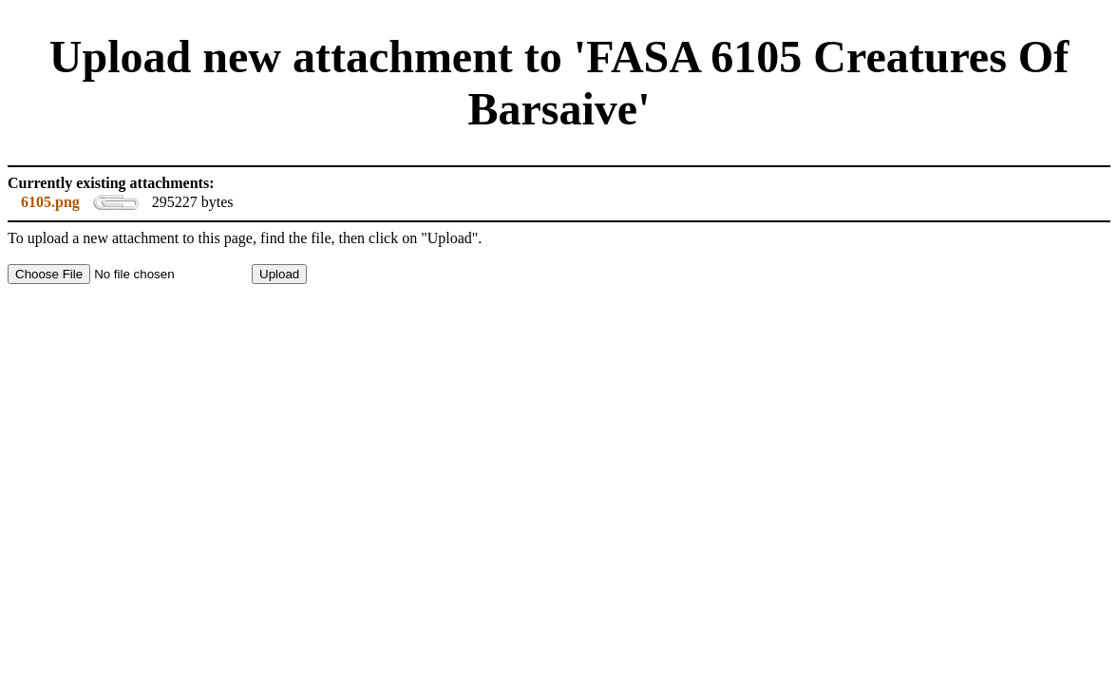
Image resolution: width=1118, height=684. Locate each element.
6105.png (50, 202)
